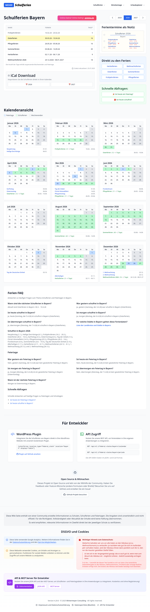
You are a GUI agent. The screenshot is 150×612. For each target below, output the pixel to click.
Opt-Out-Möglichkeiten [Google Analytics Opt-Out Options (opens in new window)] (47, 542)
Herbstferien (112, 66)
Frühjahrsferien (112, 77)
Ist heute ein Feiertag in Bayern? (23, 400)
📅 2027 (72, 84)
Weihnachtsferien (134, 66)
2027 (136, 17)
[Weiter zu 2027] (143, 17)
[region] (50, 45)
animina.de (89, 18)
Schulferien (99, 5)
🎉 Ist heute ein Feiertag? (123, 94)
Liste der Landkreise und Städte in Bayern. (94, 325)
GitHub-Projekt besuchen (75, 494)
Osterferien (112, 72)
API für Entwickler (105, 605)
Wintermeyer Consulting (76, 600)
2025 (120, 17)
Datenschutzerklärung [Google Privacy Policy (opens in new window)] (22, 542)
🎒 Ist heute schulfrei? (123, 100)
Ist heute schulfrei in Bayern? (21, 403)
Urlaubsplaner (138, 5)
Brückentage (118, 5)
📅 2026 (29, 84)
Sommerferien (134, 72)
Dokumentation (24, 586)
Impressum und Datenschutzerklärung (53, 605)
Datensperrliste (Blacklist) (83, 605)
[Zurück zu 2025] (112, 17)
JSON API (41, 586)
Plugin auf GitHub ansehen (29, 454)
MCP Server (55, 586)
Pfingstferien (134, 77)
